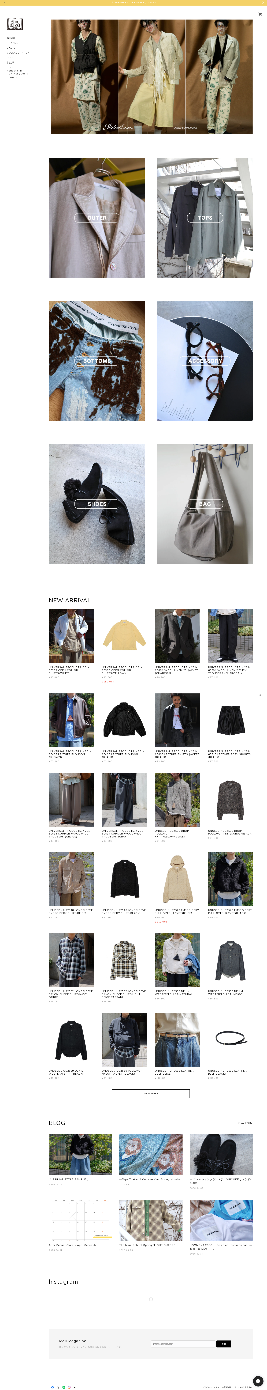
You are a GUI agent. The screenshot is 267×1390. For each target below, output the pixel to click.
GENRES (12, 34)
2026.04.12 (55, 1184)
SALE (10, 58)
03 (243, 128)
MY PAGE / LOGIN (18, 74)
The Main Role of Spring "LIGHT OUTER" (147, 1245)
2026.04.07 (126, 1184)
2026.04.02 (196, 1188)
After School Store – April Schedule (73, 1245)
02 (238, 128)
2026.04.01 (55, 1250)
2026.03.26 (126, 1250)
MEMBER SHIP (15, 71)
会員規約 (248, 1387)
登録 (223, 1344)
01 (233, 128)
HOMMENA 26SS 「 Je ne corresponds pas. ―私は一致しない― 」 (221, 1247)
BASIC (11, 44)
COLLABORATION (18, 49)
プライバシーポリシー (212, 1387)
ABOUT (11, 63)
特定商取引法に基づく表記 (233, 1387)
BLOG (10, 67)
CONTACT (12, 77)
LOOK (10, 53)
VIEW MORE (151, 1093)
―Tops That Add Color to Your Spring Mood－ (150, 1179)
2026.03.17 (196, 1253)
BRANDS (12, 39)
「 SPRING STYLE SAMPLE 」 (69, 1179)
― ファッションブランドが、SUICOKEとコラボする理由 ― (221, 1181)
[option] (151, 77)
